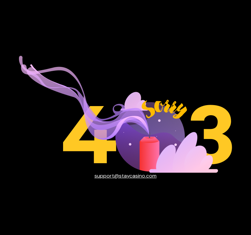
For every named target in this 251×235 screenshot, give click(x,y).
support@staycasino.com (125, 176)
